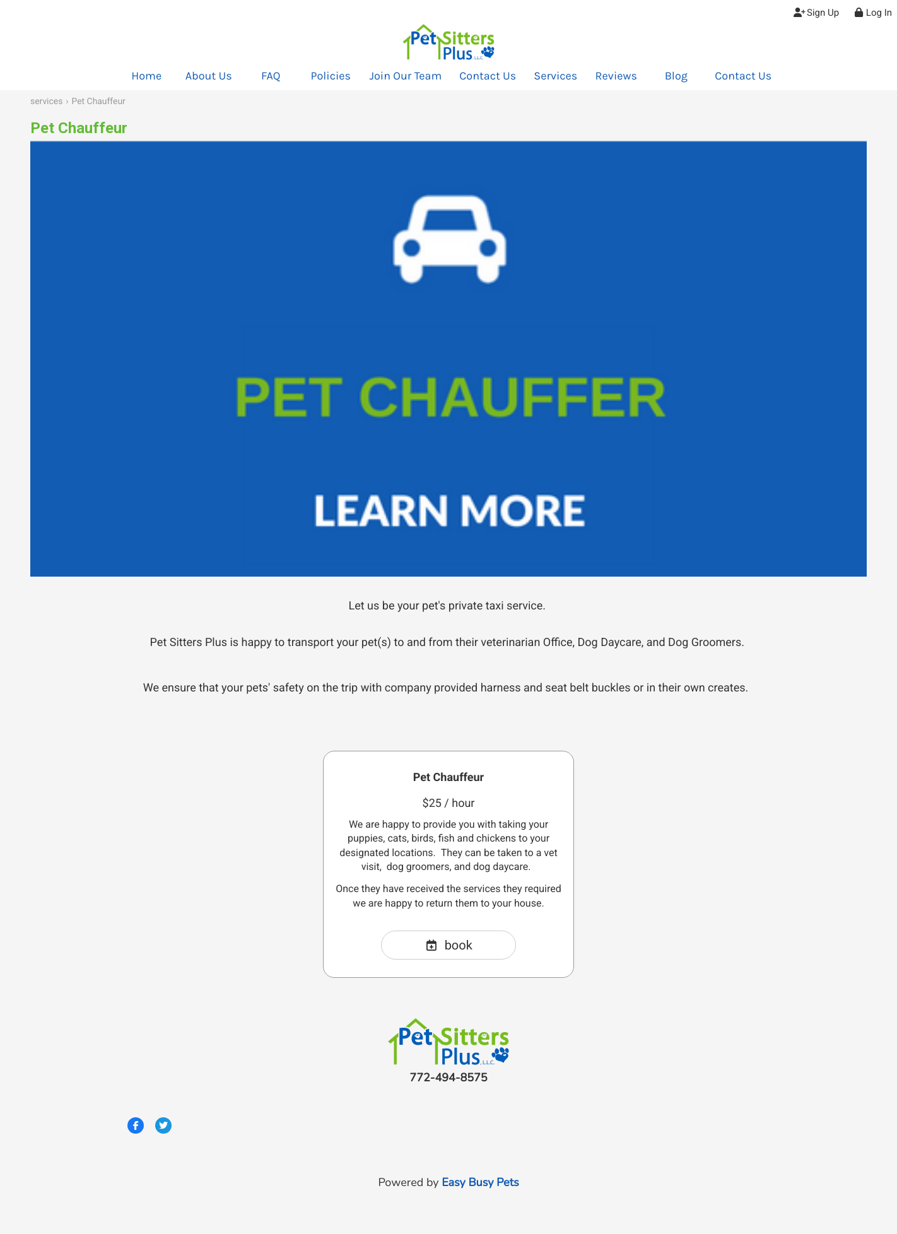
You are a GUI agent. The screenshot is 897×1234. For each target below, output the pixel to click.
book (448, 945)
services (46, 102)
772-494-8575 (448, 1078)
